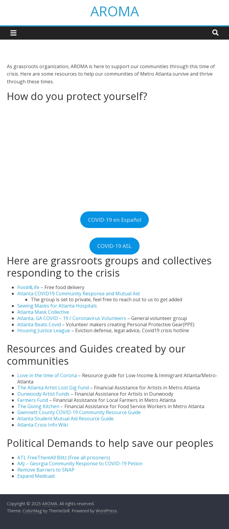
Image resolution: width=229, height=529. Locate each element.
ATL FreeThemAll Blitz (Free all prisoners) (63, 457)
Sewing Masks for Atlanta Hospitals (57, 305)
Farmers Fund (32, 400)
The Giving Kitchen (38, 406)
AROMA (114, 11)
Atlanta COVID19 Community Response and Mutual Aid (78, 293)
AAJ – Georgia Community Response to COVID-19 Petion (80, 463)
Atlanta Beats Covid (39, 324)
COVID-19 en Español (114, 219)
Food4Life (28, 287)
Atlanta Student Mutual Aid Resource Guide (65, 418)
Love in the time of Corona (47, 375)
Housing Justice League (43, 330)
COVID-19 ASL (114, 245)
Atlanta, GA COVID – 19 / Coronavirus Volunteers (71, 318)
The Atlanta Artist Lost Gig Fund (53, 387)
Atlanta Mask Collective (43, 312)
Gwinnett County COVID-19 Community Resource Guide (79, 412)
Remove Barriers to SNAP (46, 469)
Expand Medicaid (36, 476)
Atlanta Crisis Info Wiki (42, 425)
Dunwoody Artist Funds (43, 394)
